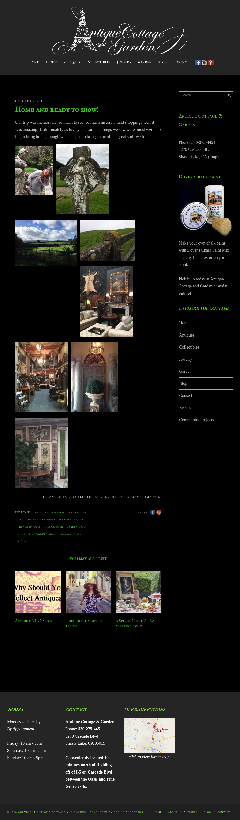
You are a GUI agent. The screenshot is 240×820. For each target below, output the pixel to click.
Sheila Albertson (128, 812)
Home (34, 62)
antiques (41, 512)
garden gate (76, 526)
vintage (24, 541)
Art (20, 519)
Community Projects (196, 420)
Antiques (71, 62)
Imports (152, 496)
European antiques (40, 519)
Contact (181, 62)
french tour (53, 526)
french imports (29, 526)
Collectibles (98, 62)
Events (112, 496)
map (213, 156)
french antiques (71, 519)
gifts (21, 534)
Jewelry (124, 62)
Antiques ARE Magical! (34, 620)
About (51, 62)
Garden (145, 62)
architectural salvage (69, 512)
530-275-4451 (203, 142)
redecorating (71, 534)
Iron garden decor (43, 534)
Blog (162, 62)
